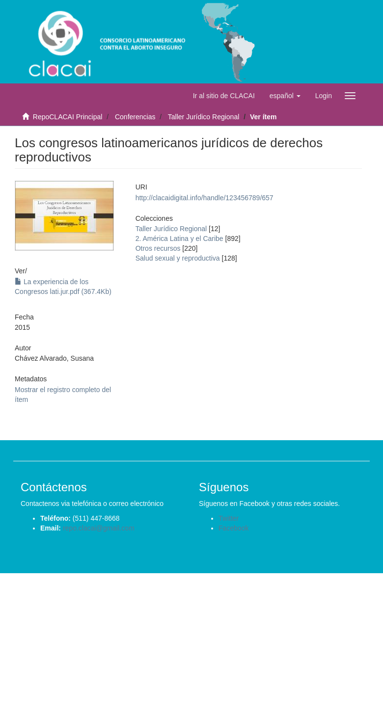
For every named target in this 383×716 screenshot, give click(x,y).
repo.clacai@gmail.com (99, 528)
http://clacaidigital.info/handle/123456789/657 (205, 198)
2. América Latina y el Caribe (179, 238)
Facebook (233, 528)
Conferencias (135, 117)
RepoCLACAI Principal (68, 117)
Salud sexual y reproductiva (178, 258)
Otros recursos (158, 248)
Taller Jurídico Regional (204, 117)
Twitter (229, 518)
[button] (285, 95)
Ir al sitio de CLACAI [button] (224, 96)
